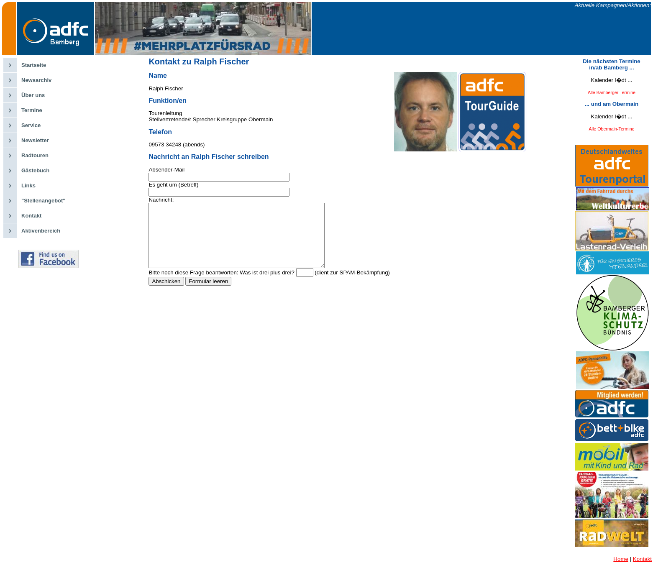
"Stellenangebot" (43, 200)
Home (620, 559)
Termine (31, 110)
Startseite (33, 65)
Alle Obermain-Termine (612, 128)
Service (31, 125)
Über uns (33, 95)
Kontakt (31, 215)
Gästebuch (35, 170)
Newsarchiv (36, 80)
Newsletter (35, 140)
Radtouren (35, 155)
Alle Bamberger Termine (611, 92)
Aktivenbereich (40, 231)
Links (28, 185)
